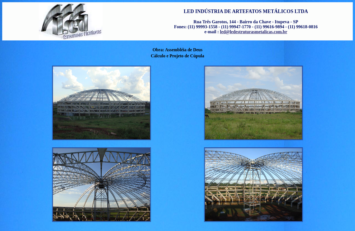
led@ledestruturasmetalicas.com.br (253, 31)
